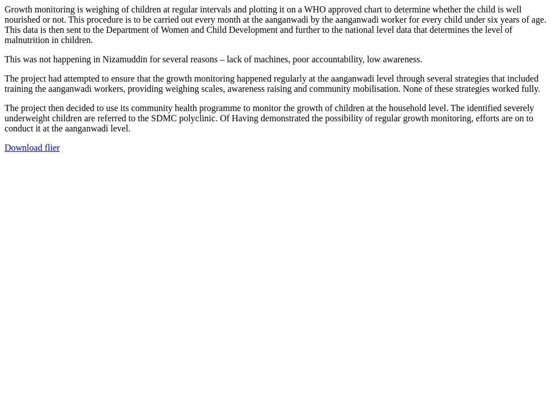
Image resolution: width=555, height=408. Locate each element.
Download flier (32, 147)
